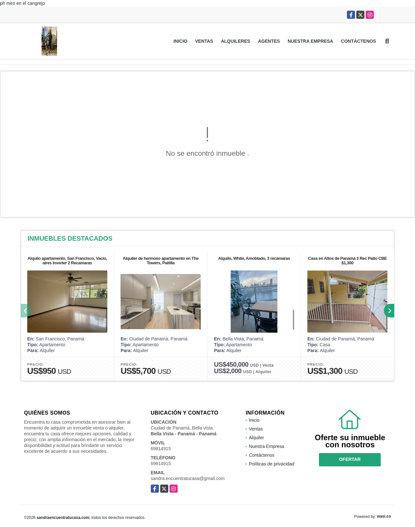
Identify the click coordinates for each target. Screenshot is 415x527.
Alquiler (256, 437)
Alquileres (235, 41)
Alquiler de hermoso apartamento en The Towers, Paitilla (161, 260)
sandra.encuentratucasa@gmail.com (188, 478)
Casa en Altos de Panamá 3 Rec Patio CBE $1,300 (347, 260)
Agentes (269, 41)
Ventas (204, 41)
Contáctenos (358, 41)
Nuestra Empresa (310, 41)
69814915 (161, 448)
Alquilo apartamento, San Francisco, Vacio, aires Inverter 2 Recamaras (67, 260)
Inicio (180, 41)
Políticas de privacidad (271, 463)
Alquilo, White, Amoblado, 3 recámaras (254, 258)
